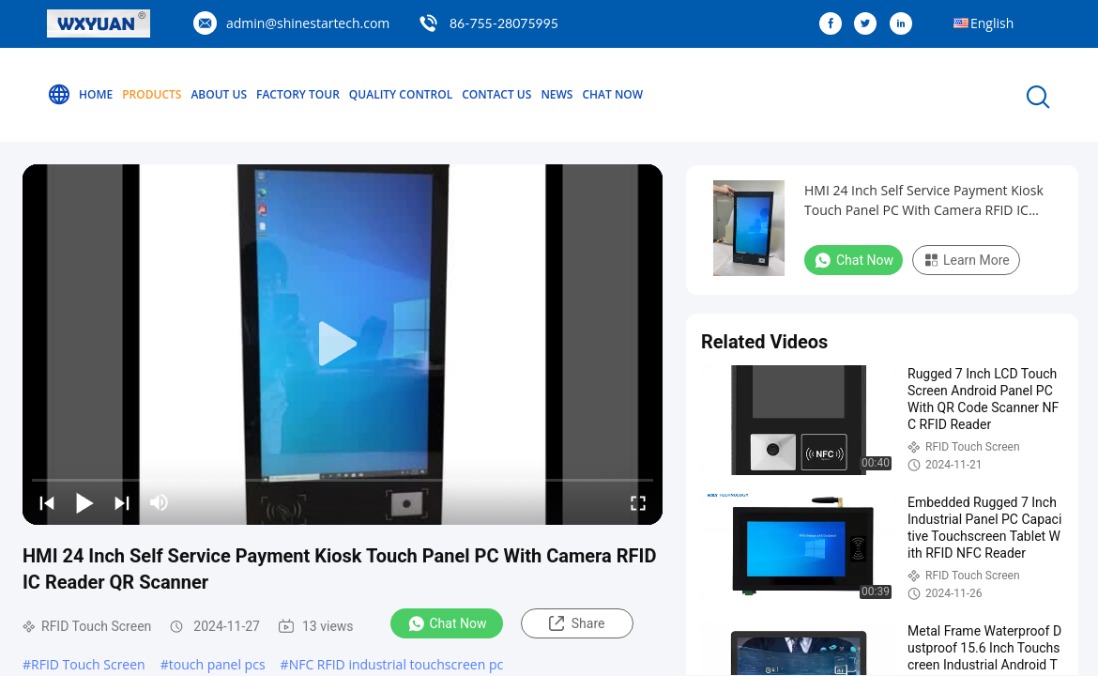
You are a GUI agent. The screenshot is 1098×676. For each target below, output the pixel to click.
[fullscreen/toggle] (638, 502)
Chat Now (612, 94)
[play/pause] (84, 502)
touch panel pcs (217, 664)
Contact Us (496, 94)
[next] (122, 502)
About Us (219, 94)
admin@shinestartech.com (307, 23)
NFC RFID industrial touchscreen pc (396, 664)
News (556, 94)
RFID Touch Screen (88, 664)
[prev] (47, 502)
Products (151, 94)
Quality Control (400, 94)
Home (80, 95)
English (992, 23)
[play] (342, 344)
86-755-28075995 (504, 23)
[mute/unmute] (159, 502)
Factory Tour (298, 94)
